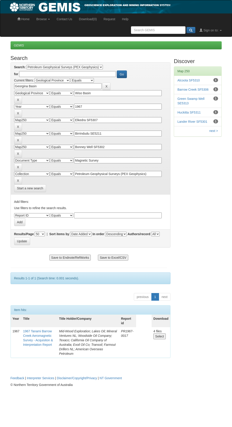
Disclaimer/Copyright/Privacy (77, 378)
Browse (43, 19)
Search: (20, 67)
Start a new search (30, 188)
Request (109, 19)
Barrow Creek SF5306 (193, 89)
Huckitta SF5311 (189, 112)
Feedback (17, 378)
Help (125, 19)
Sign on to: (210, 30)
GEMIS (19, 45)
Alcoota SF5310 (188, 80)
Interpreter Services (40, 378)
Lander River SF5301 (192, 121)
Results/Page (24, 234)
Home (23, 19)
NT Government (110, 378)
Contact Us (64, 19)
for (16, 74)
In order (98, 234)
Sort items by (59, 234)
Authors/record (139, 234)
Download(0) (88, 19)
